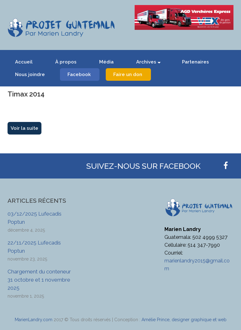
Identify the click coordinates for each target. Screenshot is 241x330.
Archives (146, 62)
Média (106, 62)
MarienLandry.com (33, 319)
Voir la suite (24, 128)
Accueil (24, 62)
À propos (66, 62)
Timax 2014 (26, 94)
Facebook (79, 74)
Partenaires (195, 62)
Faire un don (127, 74)
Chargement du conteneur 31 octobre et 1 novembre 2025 (39, 279)
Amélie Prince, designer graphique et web (184, 319)
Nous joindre (30, 74)
